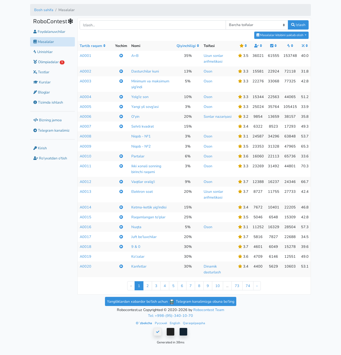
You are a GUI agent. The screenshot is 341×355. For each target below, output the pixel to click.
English (175, 323)
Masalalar (43, 41)
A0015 (85, 217)
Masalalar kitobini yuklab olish (280, 35)
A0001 (85, 55)
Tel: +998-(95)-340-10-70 (170, 315)
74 (248, 285)
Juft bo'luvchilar (144, 236)
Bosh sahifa (43, 9)
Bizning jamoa (47, 120)
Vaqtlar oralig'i (143, 181)
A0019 (85, 256)
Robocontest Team (208, 309)
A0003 (85, 81)
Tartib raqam (92, 45)
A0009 (85, 146)
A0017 (85, 236)
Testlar (41, 72)
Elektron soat (142, 191)
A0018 (85, 246)
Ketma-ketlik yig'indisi (148, 207)
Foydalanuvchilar (49, 31)
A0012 (85, 181)
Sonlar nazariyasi (217, 116)
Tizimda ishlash (48, 102)
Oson (208, 71)
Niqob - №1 (141, 136)
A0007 (85, 126)
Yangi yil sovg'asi (145, 106)
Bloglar (41, 92)
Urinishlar (43, 51)
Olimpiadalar (49, 61)
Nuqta (136, 226)
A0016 (85, 226)
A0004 (85, 96)
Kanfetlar (138, 266)
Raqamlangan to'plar (148, 217)
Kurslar (42, 82)
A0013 (85, 191)
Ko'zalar (137, 256)
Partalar (137, 156)
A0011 (85, 166)
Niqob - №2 (141, 146)
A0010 (85, 156)
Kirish (40, 148)
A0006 (85, 116)
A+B (135, 55)
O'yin (135, 116)
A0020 (85, 266)
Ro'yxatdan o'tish (50, 158)
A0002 (85, 71)
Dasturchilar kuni (145, 71)
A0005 (85, 106)
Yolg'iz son (139, 96)
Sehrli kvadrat (142, 126)
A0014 (85, 207)
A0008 (85, 136)
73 (237, 285)
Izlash (298, 24)
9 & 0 (135, 246)
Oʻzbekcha (144, 323)
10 (217, 285)
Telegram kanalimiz (51, 130)
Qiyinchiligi (188, 45)
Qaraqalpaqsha (194, 323)
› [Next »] (257, 285)
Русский (161, 323)
